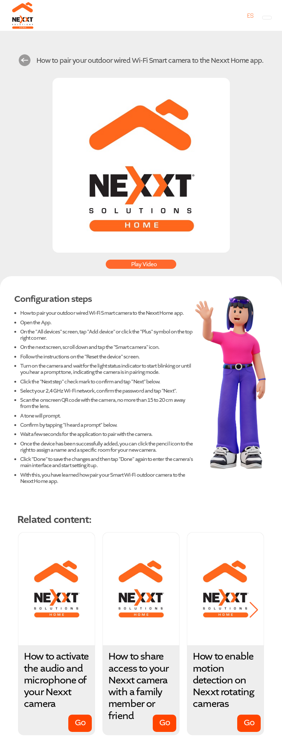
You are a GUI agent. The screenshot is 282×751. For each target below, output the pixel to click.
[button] (254, 610)
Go (80, 722)
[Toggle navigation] (267, 17)
